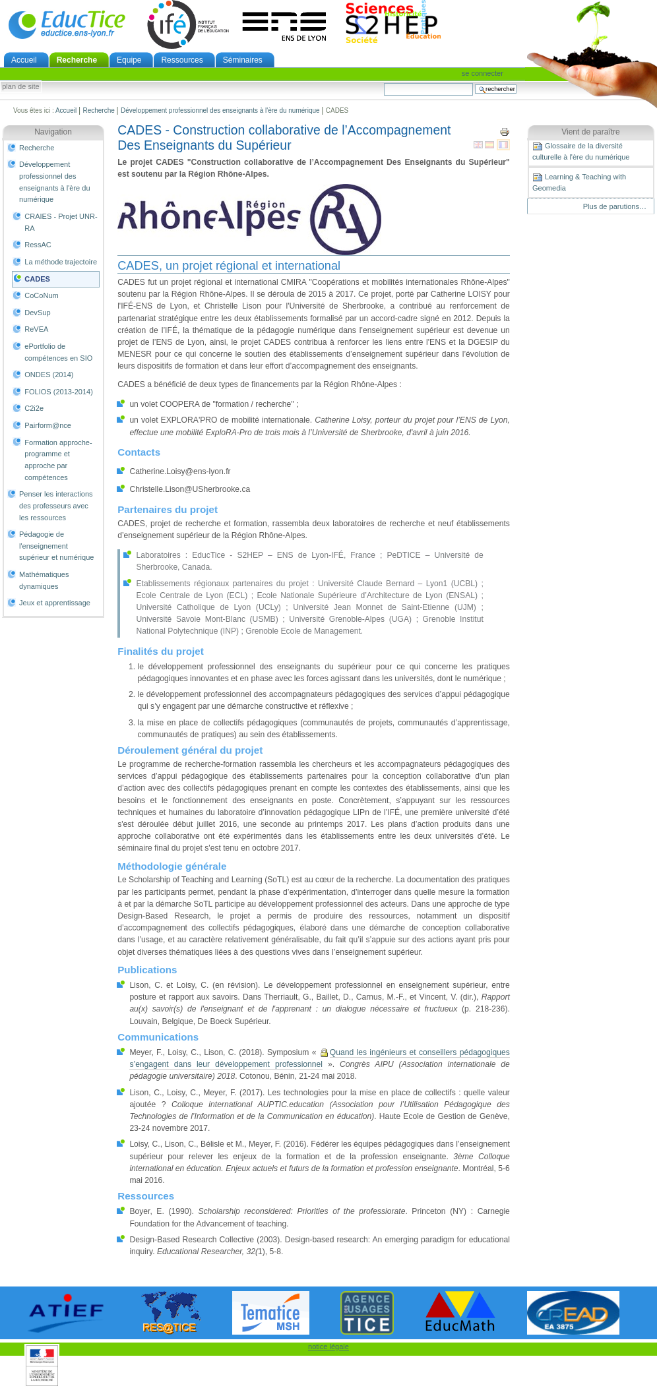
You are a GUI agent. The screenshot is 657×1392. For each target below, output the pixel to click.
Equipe (129, 60)
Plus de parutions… (614, 206)
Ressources (182, 60)
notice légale (328, 1346)
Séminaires (243, 60)
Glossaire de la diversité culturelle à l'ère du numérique (580, 151)
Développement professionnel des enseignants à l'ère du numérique (220, 110)
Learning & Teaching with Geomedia (579, 182)
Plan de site (20, 87)
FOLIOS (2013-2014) (58, 392)
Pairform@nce (47, 425)
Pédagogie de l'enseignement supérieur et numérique (56, 545)
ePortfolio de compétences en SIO (58, 352)
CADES (37, 279)
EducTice (66, 24)
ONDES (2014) (48, 374)
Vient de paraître (590, 131)
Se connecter (482, 73)
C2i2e (34, 408)
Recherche (77, 60)
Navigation (53, 131)
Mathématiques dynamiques (44, 580)
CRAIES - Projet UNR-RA (60, 222)
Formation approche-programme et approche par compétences (58, 460)
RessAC (37, 245)
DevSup (37, 313)
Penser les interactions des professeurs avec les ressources (56, 505)
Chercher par (383, 82)
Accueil (24, 60)
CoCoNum (41, 295)
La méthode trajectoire (60, 262)
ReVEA (36, 329)
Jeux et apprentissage (54, 603)
